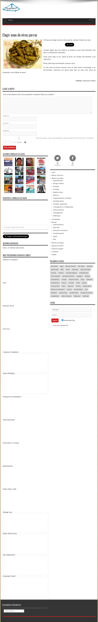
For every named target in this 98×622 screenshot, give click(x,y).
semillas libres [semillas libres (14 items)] (74, 293)
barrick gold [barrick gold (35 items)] (54, 269)
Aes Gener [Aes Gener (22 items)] (54, 266)
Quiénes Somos (57, 246)
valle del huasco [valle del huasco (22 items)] (66, 296)
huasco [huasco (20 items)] (64, 283)
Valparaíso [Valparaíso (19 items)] (77, 296)
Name (5, 116)
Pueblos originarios (60, 204)
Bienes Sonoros (57, 175)
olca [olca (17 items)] (86, 289)
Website (6, 131)
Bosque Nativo (58, 183)
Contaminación (58, 233)
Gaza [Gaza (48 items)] (82, 279)
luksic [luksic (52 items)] (63, 286)
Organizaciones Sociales (62, 198)
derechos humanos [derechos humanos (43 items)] (68, 276)
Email (5, 123)
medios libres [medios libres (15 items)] (87, 286)
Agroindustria (58, 180)
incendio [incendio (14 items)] (71, 283)
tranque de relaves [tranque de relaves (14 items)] (86, 293)
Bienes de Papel (58, 243)
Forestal (56, 189)
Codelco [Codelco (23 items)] (60, 273)
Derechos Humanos (60, 230)
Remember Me (68, 320)
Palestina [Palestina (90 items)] (54, 293)
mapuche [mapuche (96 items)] (70, 286)
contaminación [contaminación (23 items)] (83, 273)
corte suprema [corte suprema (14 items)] (55, 276)
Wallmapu (56, 216)
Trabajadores (58, 213)
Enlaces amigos (57, 249)
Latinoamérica (58, 224)
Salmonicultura (58, 210)
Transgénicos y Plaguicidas (63, 207)
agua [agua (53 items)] (61, 266)
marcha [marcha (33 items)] (78, 286)
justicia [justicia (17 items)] (84, 283)
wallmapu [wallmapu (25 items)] (86, 296)
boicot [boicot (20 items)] (68, 269)
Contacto (55, 252)
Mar (54, 239)
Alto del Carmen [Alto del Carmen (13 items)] (71, 266)
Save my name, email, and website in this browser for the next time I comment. (65, 138)
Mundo (54, 222)
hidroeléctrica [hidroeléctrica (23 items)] (55, 283)
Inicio (53, 172)
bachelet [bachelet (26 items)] (89, 266)
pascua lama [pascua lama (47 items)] (63, 293)
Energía (56, 186)
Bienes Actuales (57, 178)
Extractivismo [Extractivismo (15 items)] (55, 279)
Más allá (56, 227)
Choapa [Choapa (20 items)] (53, 273)
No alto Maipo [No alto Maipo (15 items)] (78, 289)
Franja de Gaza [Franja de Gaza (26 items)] (73, 279)
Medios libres (58, 192)
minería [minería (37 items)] (69, 289)
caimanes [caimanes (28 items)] (75, 269)
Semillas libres (58, 201)
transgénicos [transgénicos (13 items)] (55, 296)
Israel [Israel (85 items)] (78, 283)
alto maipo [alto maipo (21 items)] (81, 266)
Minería (56, 195)
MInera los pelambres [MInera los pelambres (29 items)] (58, 289)
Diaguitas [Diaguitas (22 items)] (80, 276)
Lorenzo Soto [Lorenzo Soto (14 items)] (55, 286)
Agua (55, 236)
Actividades (56, 219)
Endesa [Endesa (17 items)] (87, 276)
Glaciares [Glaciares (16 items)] (89, 279)
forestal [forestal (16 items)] (64, 279)
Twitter (54, 254)
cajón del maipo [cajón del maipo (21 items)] (85, 269)
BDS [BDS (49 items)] (62, 269)
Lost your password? (60, 325)
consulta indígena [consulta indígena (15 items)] (71, 273)
